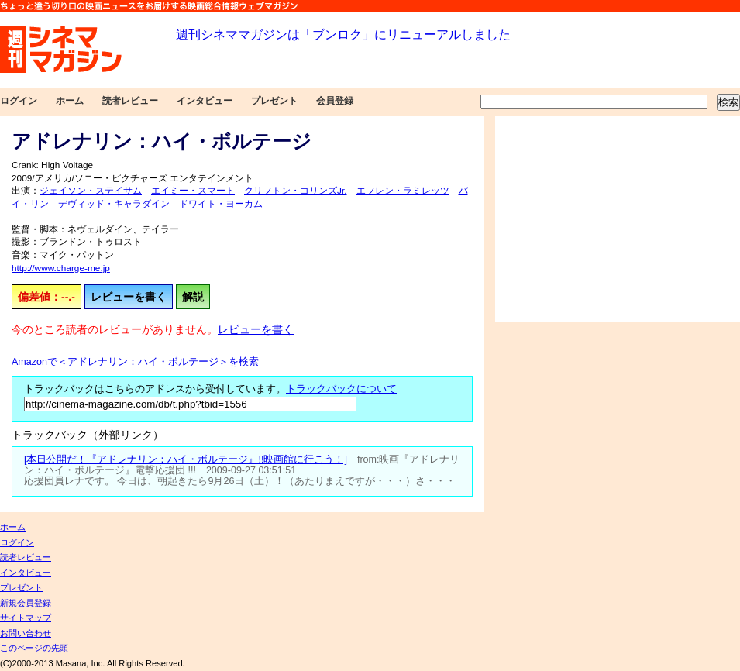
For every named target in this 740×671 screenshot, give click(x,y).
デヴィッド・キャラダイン (114, 203)
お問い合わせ (25, 633)
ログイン (18, 100)
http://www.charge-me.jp (61, 268)
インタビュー (204, 100)
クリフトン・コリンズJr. (295, 190)
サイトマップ (25, 617)
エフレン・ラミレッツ (402, 190)
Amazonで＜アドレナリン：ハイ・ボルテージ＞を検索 (135, 361)
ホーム (70, 100)
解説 (193, 297)
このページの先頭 (34, 647)
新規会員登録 (25, 602)
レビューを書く (129, 297)
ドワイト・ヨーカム (221, 203)
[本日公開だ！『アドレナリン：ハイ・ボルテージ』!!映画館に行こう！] (185, 459)
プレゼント (274, 100)
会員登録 (334, 100)
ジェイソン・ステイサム (91, 190)
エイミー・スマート (193, 190)
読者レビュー (130, 100)
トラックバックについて (341, 389)
